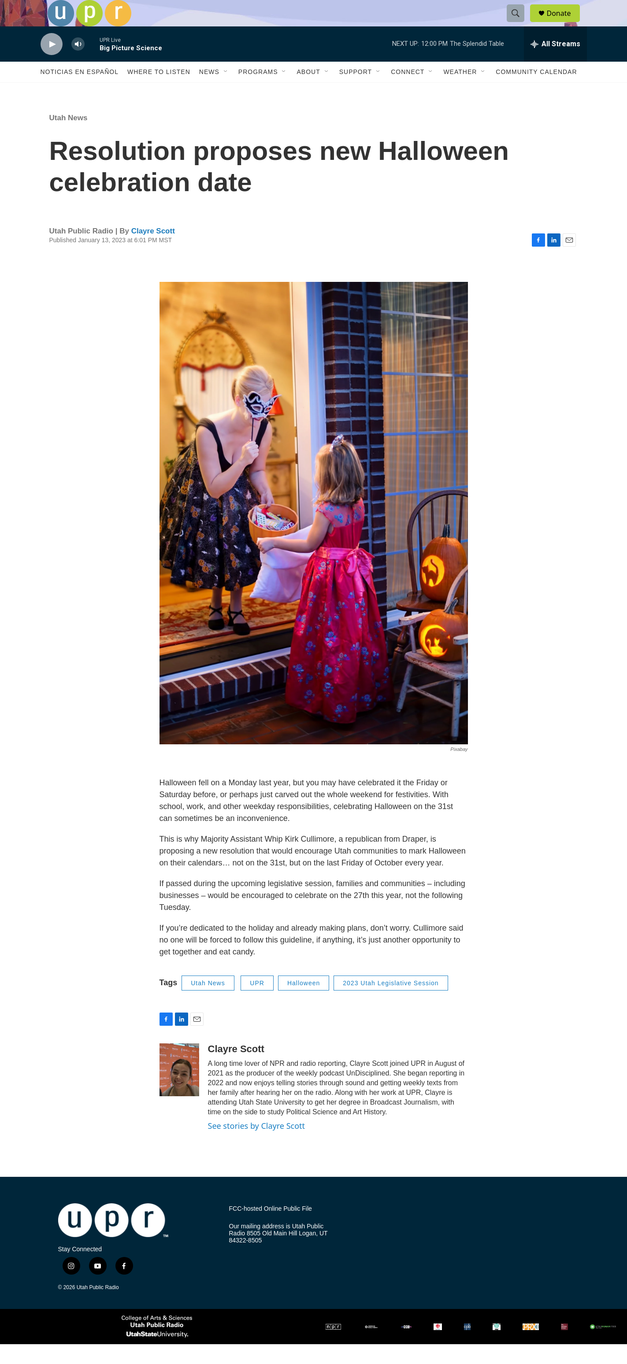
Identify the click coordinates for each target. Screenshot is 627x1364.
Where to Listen (158, 91)
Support (355, 91)
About (308, 91)
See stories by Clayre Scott (256, 1145)
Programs (258, 91)
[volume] (77, 64)
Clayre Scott (153, 251)
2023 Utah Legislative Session (390, 1002)
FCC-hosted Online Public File (270, 1228)
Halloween (303, 1002)
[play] (52, 64)
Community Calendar (536, 91)
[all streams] (555, 63)
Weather (460, 91)
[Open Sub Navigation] (226, 91)
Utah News (68, 137)
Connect (407, 91)
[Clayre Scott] (179, 1089)
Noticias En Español (80, 91)
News (209, 91)
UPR (257, 1002)
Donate (564, 23)
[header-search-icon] (520, 23)
